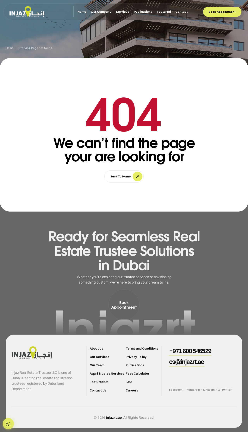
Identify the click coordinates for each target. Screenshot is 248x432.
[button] (8, 423)
